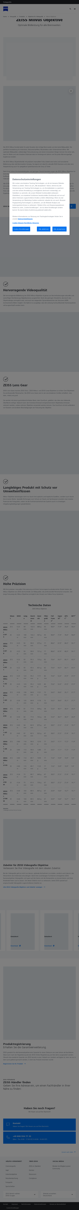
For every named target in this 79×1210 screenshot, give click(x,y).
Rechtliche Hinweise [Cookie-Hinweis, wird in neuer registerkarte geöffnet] (31, 223)
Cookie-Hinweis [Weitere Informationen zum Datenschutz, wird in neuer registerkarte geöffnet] (18, 223)
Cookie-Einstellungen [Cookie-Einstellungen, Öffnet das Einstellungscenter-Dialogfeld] (21, 229)
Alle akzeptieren (59, 229)
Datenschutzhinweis (25, 219)
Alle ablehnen (44, 229)
